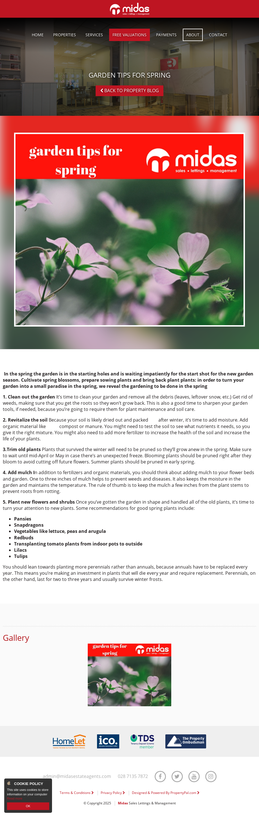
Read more (14, 798)
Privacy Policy (113, 792)
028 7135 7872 (133, 776)
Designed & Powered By (166, 792)
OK (28, 806)
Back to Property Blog (129, 90)
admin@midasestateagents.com (77, 776)
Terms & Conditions (77, 792)
